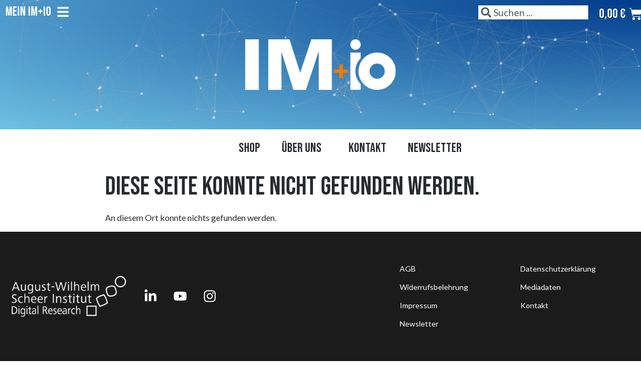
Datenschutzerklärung (558, 268)
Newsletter (435, 148)
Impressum (418, 305)
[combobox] (533, 12)
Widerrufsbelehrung (434, 287)
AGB (408, 268)
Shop (249, 148)
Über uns (304, 148)
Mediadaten (540, 287)
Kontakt (367, 148)
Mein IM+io (37, 11)
